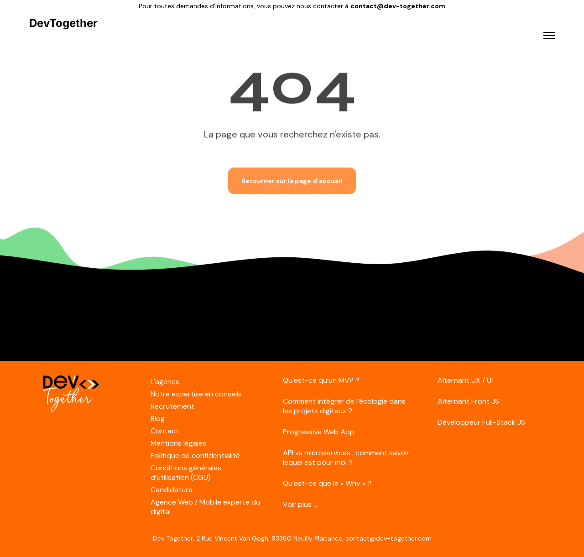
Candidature (172, 490)
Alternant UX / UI (465, 380)
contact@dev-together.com (397, 6)
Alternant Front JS (468, 401)
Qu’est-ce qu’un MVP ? (321, 380)
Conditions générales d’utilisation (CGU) (186, 472)
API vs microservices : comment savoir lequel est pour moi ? (346, 457)
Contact (165, 431)
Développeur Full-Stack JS (481, 422)
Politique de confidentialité (195, 455)
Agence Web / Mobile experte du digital (205, 506)
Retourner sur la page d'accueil (292, 180)
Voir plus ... (300, 504)
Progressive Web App (319, 432)
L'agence (165, 381)
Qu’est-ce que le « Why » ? (327, 483)
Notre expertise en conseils (196, 394)
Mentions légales (178, 443)
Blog (158, 418)
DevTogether (63, 23)
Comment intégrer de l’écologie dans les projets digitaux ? (344, 406)
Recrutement (172, 406)
